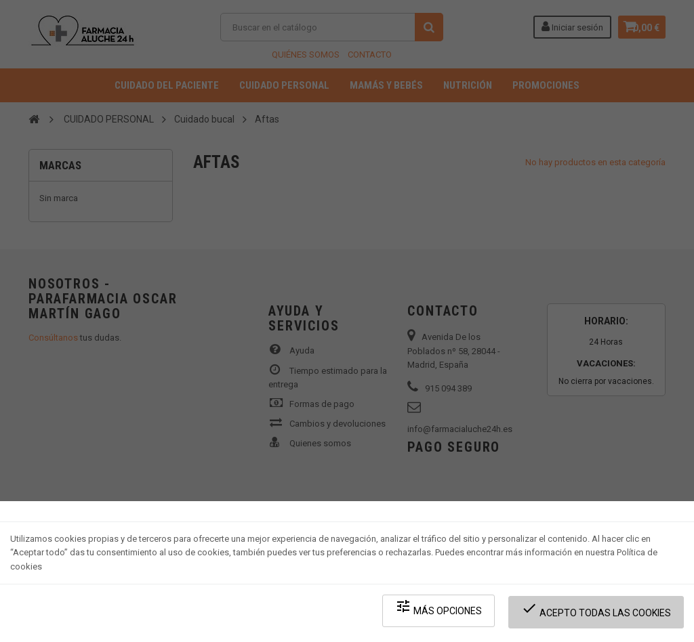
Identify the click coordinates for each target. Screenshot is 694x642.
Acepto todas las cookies (600, 615)
